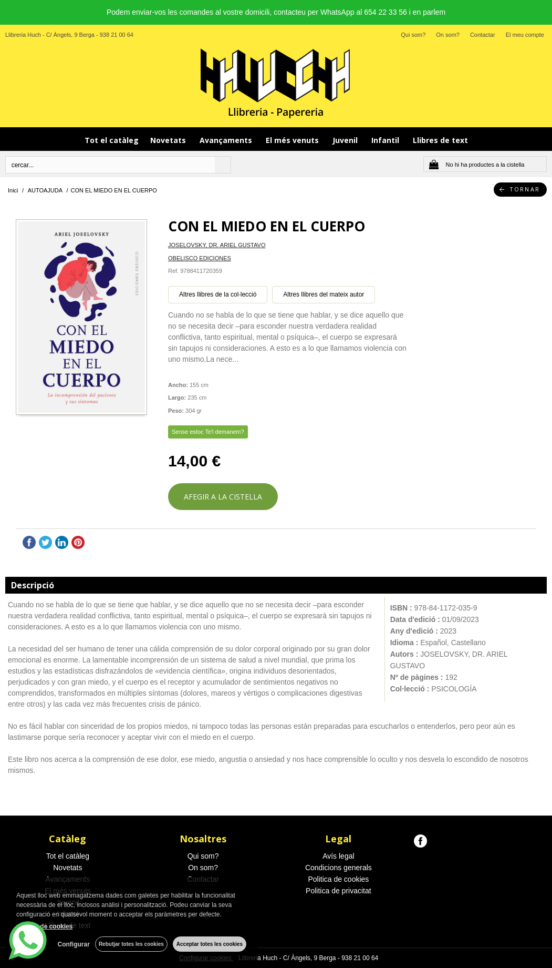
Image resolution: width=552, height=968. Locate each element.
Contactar (482, 35)
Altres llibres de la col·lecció (217, 294)
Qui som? (413, 35)
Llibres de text (440, 140)
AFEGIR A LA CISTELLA (223, 497)
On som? (448, 35)
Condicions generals (338, 867)
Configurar (74, 944)
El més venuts (293, 140)
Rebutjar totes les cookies (131, 944)
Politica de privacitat (338, 891)
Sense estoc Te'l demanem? (208, 432)
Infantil (386, 140)
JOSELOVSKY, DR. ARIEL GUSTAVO (216, 245)
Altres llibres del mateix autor (323, 294)
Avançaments (227, 140)
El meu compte (525, 35)
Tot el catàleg (112, 140)
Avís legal (338, 856)
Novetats (169, 140)
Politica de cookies (338, 879)
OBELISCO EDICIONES (199, 258)
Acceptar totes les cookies (209, 944)
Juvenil (346, 140)
